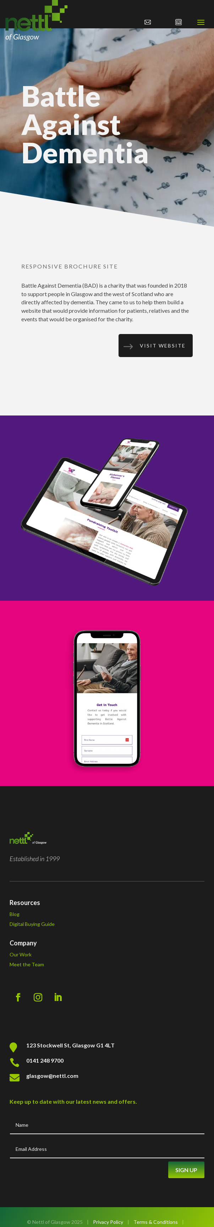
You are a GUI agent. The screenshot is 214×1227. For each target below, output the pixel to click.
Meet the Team (27, 964)
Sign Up (186, 1169)
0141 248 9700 (45, 1060)
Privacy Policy (108, 1222)
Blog (15, 914)
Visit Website (163, 346)
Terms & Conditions (155, 1222)
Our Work (21, 954)
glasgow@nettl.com (52, 1075)
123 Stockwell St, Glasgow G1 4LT (70, 1045)
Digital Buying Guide (32, 924)
